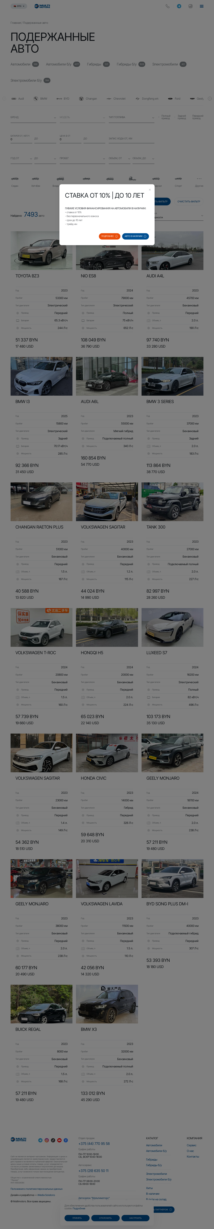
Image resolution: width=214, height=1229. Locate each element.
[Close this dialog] (150, 190)
